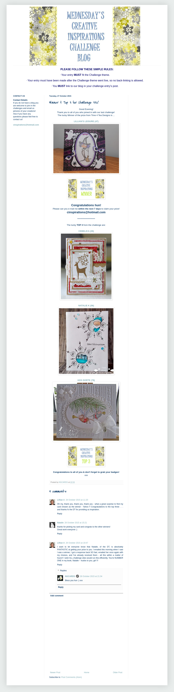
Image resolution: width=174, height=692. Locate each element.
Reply (59, 514)
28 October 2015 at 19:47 (77, 543)
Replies (63, 570)
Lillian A (61, 500)
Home (86, 672)
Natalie (60, 523)
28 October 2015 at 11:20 (77, 500)
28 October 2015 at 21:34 (91, 576)
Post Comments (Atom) (71, 677)
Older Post (117, 672)
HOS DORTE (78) (86, 380)
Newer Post (55, 672)
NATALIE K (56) (86, 305)
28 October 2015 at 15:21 (76, 523)
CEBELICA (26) (86, 231)
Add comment (56, 596)
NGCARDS (70, 576)
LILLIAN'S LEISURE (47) (86, 121)
